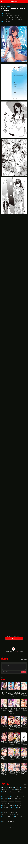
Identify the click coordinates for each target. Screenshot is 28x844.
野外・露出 (23, 19)
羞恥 (15, 19)
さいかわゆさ (8, 13)
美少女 (20, 791)
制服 (13, 796)
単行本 (21, 17)
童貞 (17, 816)
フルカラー (13, 791)
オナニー (17, 814)
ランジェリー (8, 17)
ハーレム (11, 821)
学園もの (18, 798)
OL (13, 807)
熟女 (22, 816)
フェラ (11, 789)
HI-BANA (14, 1)
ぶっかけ (18, 805)
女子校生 (19, 789)
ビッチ (4, 819)
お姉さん (4, 812)
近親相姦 (19, 807)
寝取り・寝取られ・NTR (7, 794)
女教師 (4, 821)
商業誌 (8, 6)
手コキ (10, 814)
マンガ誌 (4, 800)
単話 (4, 787)
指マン (19, 819)
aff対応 (11, 15)
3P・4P (7, 15)
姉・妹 (15, 803)
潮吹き (22, 803)
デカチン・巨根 (6, 807)
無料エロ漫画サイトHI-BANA (15, 827)
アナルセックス (16, 15)
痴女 (4, 809)
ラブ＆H (17, 794)
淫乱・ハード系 (21, 796)
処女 (24, 794)
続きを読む (14, 638)
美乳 (9, 803)
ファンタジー (5, 796)
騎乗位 (11, 798)
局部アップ (11, 819)
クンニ (4, 814)
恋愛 (4, 805)
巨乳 (6, 19)
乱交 (18, 812)
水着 (9, 19)
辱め (4, 803)
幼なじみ (10, 809)
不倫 (12, 17)
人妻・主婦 (17, 17)
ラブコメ (10, 816)
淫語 (12, 19)
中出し (23, 787)
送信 (23, 671)
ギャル (11, 812)
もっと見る (25, 784)
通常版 (19, 19)
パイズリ (18, 800)
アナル (11, 800)
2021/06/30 (8, 21)
